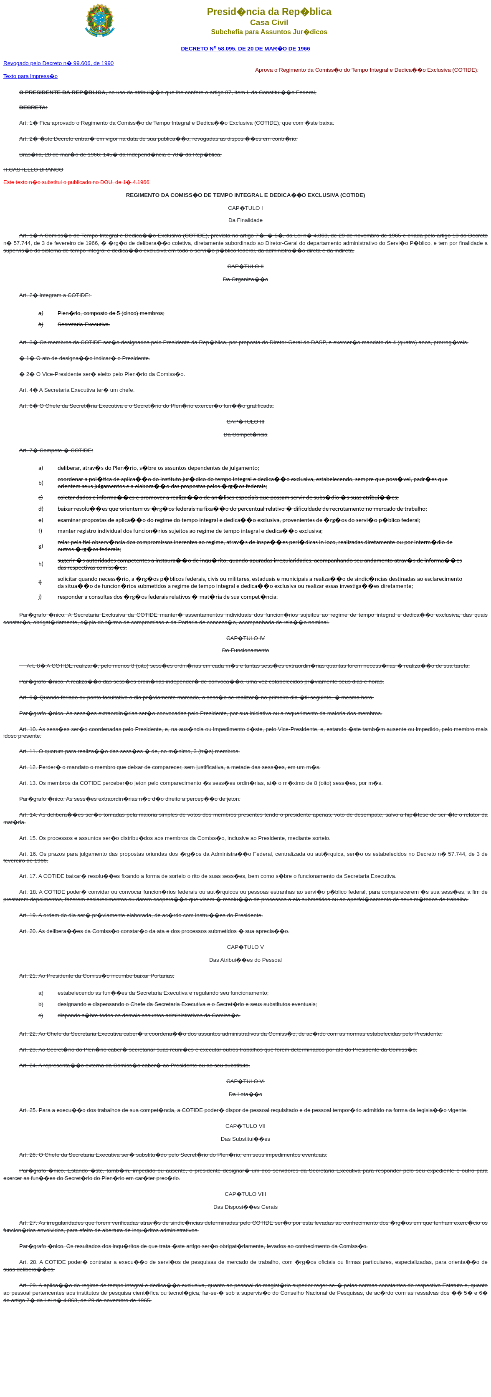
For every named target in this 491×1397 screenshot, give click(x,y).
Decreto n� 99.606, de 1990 (58, 63)
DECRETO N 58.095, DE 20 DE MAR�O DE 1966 (245, 48)
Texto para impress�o (30, 76)
